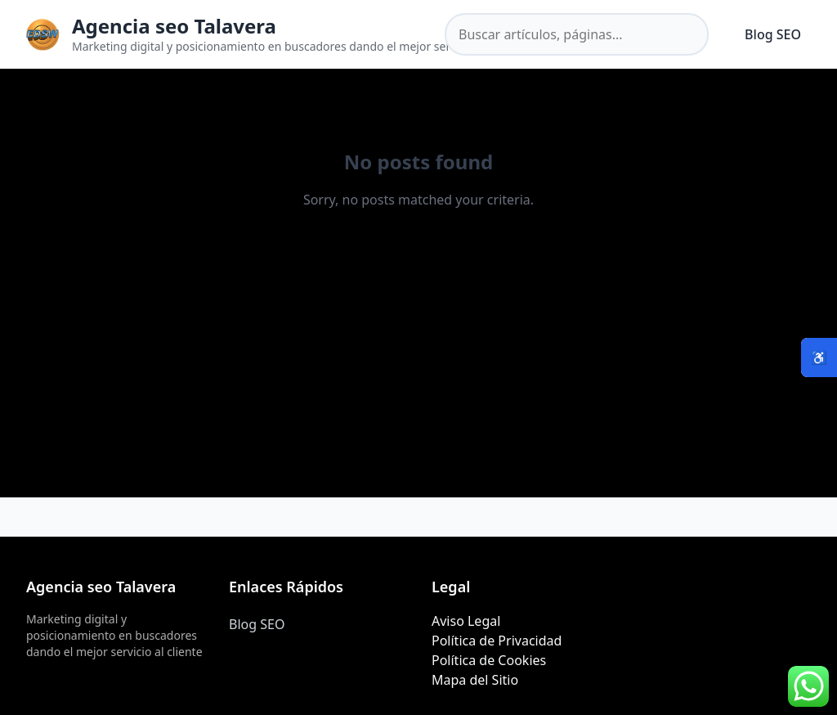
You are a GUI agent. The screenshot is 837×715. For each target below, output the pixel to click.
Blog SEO (773, 34)
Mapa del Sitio (475, 680)
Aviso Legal (466, 621)
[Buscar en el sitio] (577, 34)
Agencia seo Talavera (174, 25)
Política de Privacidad (497, 641)
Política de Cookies (489, 660)
